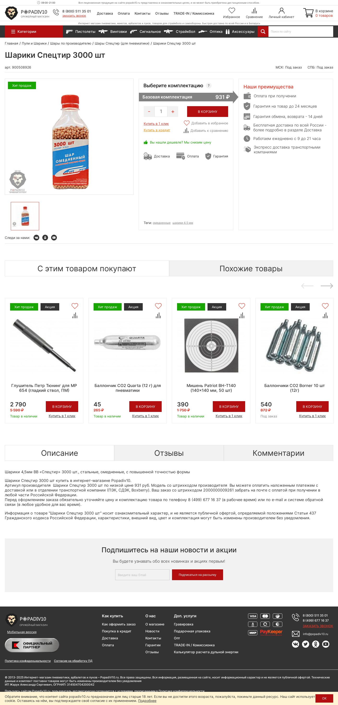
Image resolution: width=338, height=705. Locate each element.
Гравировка (183, 624)
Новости (152, 631)
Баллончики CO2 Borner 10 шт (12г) (294, 388)
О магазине (154, 624)
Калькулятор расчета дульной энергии (206, 652)
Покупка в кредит (116, 631)
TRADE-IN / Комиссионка (193, 13)
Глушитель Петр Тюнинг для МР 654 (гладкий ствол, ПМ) (44, 388)
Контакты (142, 13)
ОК (324, 698)
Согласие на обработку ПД (73, 661)
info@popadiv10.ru (315, 634)
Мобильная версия (21, 632)
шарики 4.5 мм (182, 223)
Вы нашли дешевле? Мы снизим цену (180, 142)
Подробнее (147, 701)
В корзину (62, 407)
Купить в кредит (157, 130)
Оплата (124, 13)
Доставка (105, 13)
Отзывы (162, 13)
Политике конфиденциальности (181, 691)
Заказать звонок (74, 15)
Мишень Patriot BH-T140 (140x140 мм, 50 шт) (211, 388)
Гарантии (152, 645)
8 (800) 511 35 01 (76, 11)
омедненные (162, 223)
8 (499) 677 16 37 (316, 620)
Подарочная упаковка (192, 631)
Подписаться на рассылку (197, 575)
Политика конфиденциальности (28, 661)
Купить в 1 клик (156, 123)
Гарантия (220, 156)
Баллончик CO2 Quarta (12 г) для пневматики (128, 388)
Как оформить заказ (119, 624)
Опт (177, 638)
